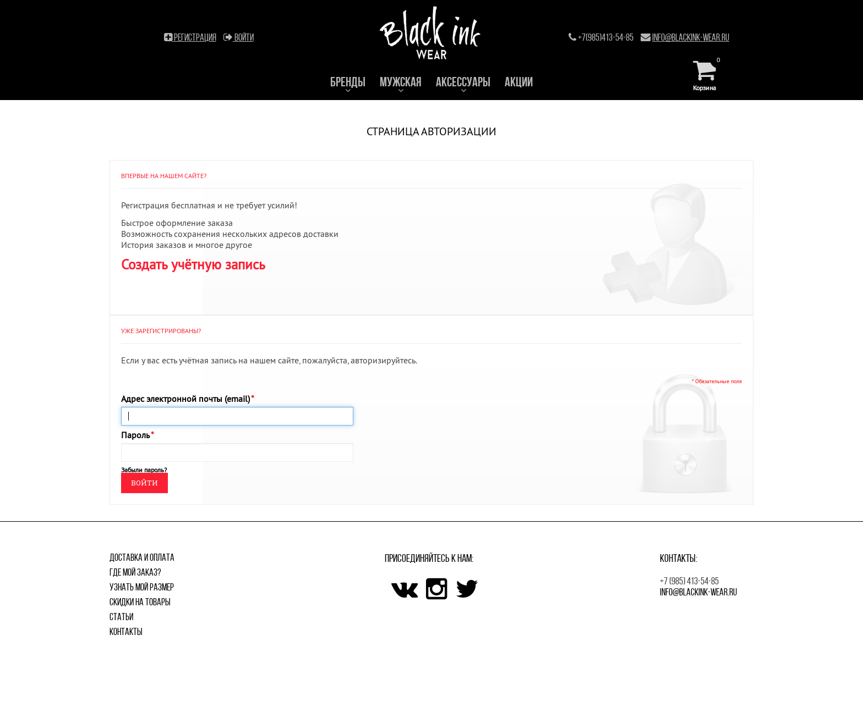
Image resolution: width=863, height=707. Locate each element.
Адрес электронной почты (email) (185, 398)
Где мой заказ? (135, 572)
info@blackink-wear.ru (690, 37)
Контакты (126, 631)
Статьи (121, 616)
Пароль (135, 434)
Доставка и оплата (142, 557)
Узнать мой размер (142, 587)
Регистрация (190, 37)
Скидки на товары (140, 601)
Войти (238, 37)
